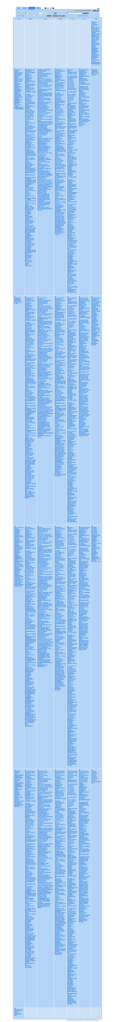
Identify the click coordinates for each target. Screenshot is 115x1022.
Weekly (24, 8)
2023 (51, 8)
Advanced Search (82, 15)
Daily (18, 8)
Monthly (31, 8)
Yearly (38, 8)
